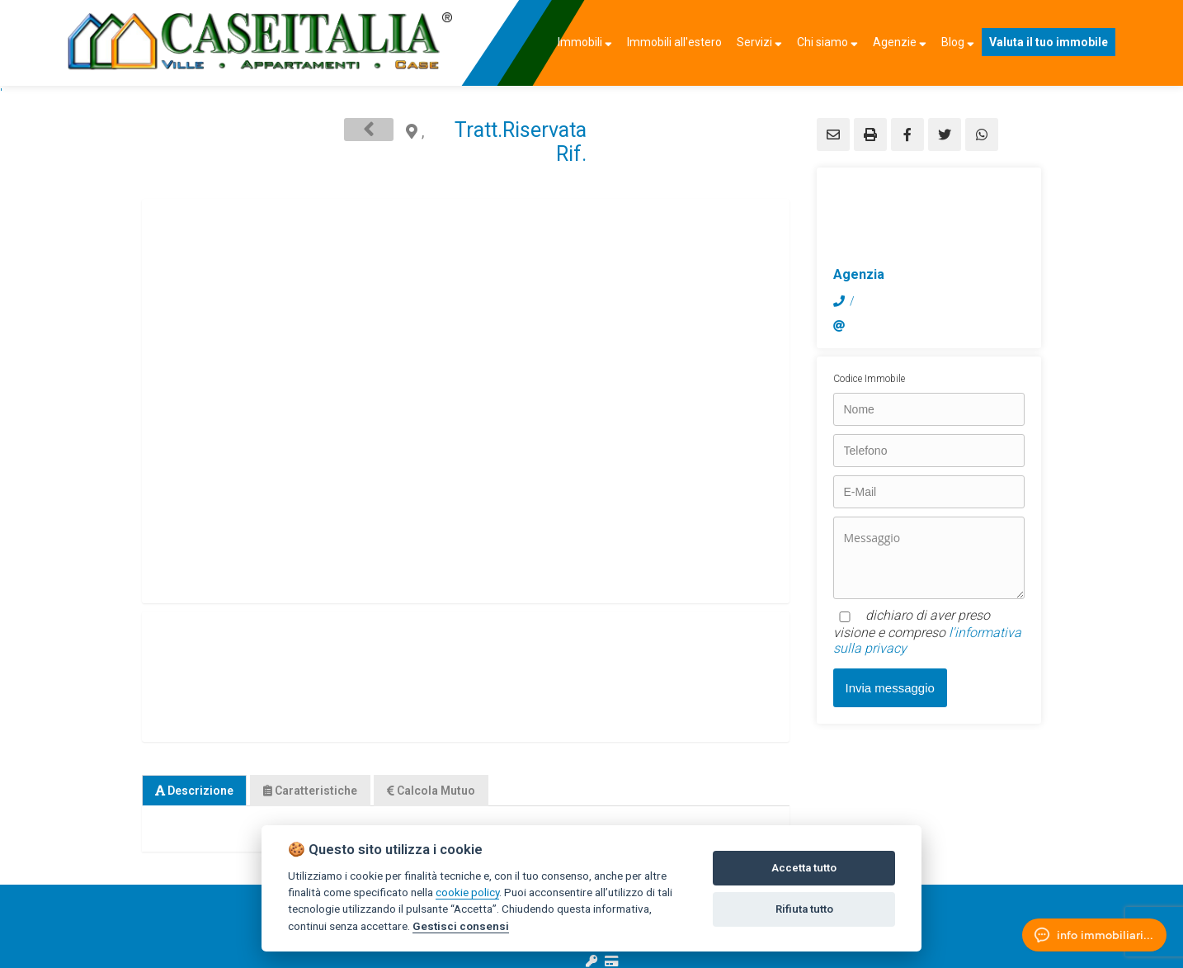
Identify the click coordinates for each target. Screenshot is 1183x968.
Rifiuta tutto (804, 909)
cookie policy (467, 892)
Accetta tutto (804, 868)
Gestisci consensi (460, 926)
